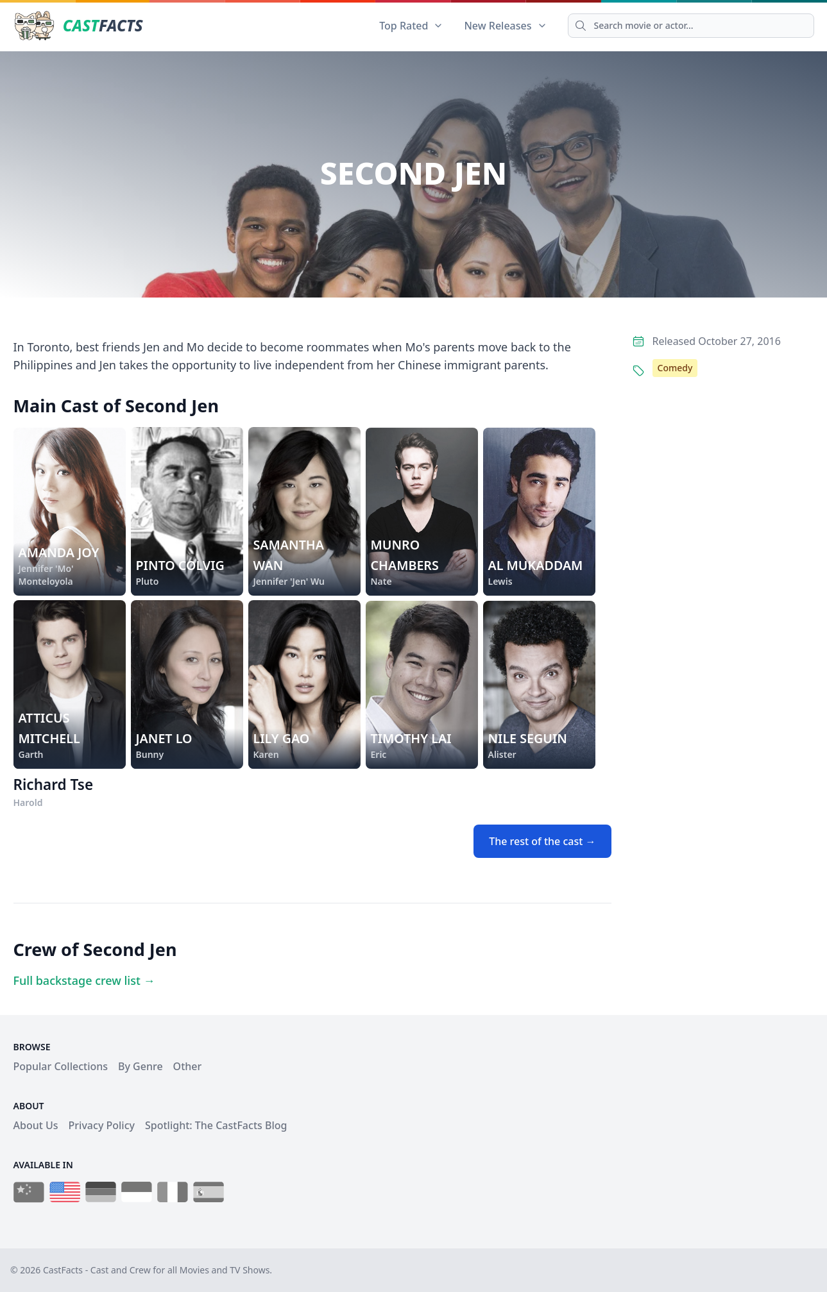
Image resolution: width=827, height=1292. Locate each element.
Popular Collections (60, 1066)
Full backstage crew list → (84, 980)
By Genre (140, 1066)
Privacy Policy (102, 1125)
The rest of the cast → (542, 841)
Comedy (675, 368)
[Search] (691, 25)
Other (187, 1066)
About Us (35, 1125)
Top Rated (411, 26)
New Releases (505, 26)
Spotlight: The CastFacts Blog (216, 1125)
